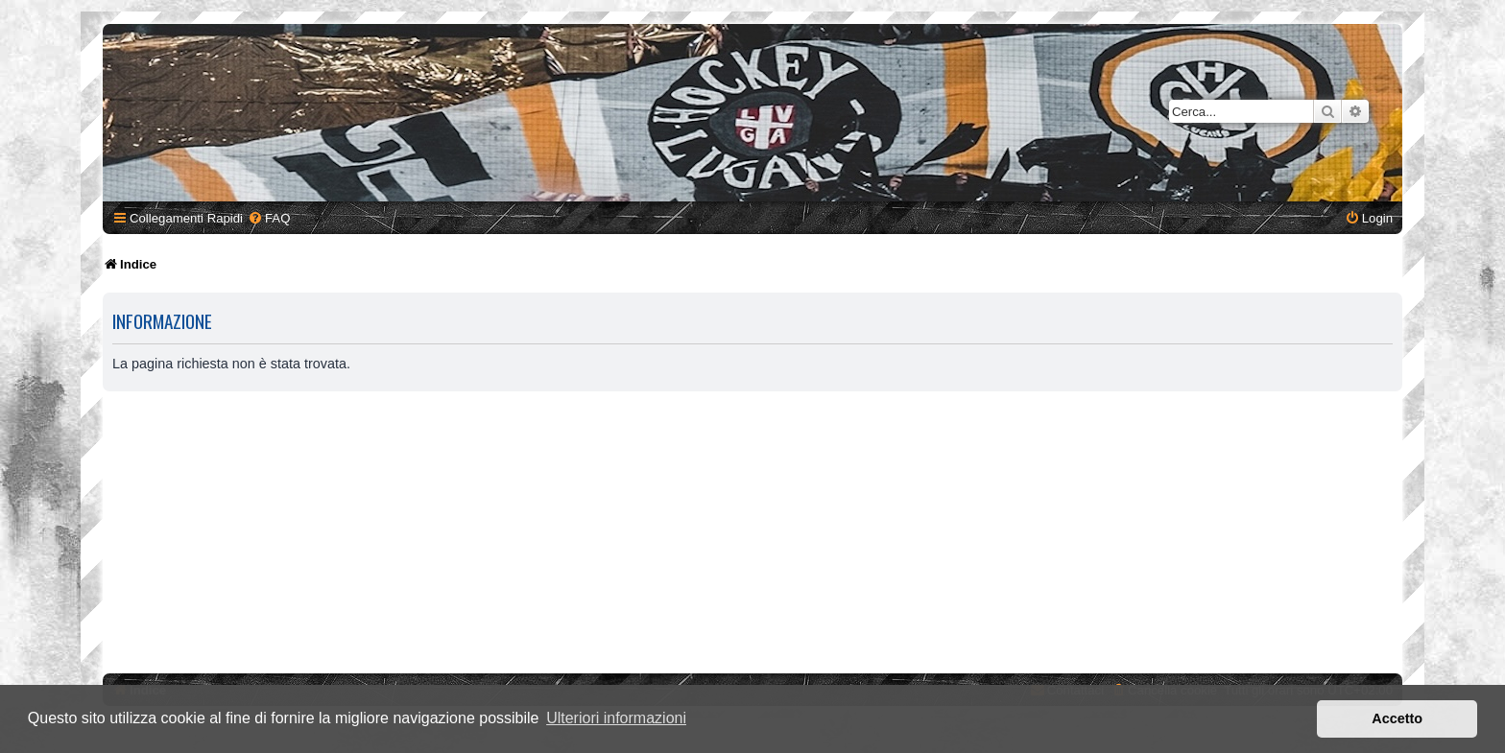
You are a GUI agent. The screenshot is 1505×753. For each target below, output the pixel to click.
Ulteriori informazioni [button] (616, 718)
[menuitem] (269, 218)
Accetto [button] (1397, 718)
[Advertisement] (752, 535)
